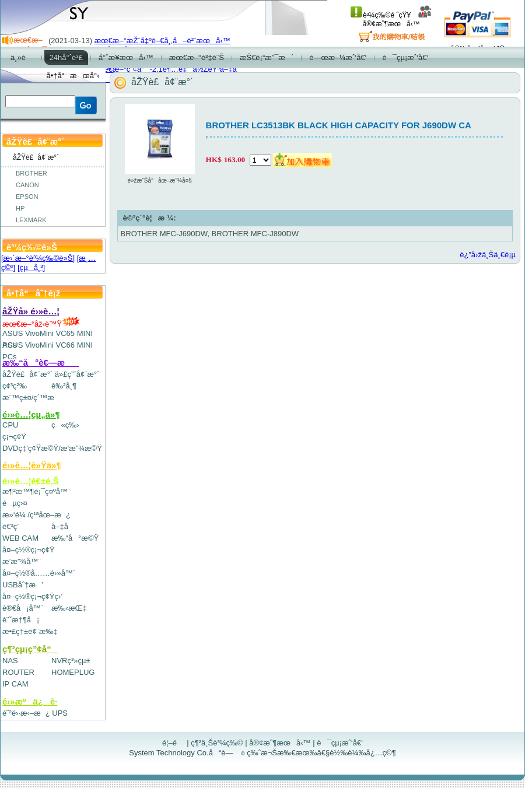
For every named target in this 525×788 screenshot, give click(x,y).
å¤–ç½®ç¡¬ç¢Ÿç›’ (32, 596)
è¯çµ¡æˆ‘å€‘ (340, 742)
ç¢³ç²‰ (14, 385)
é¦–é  (173, 742)
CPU (10, 425)
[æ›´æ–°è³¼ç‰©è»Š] (38, 258)
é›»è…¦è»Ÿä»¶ (31, 465)
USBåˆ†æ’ (22, 584)
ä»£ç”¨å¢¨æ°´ (77, 374)
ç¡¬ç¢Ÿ (14, 436)
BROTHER (31, 173)
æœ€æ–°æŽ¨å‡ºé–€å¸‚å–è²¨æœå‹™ (162, 40)
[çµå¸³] (31, 267)
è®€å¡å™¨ (22, 608)
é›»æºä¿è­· (30, 701)
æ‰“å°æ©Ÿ (75, 538)
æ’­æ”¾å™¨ (21, 561)
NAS (10, 660)
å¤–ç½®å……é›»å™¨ (38, 573)
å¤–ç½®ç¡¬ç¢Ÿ (28, 549)
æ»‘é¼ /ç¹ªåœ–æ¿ (36, 514)
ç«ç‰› (65, 425)
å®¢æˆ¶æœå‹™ (397, 19)
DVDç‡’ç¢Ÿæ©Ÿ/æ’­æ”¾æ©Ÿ (52, 448)
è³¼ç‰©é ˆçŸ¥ (381, 15)
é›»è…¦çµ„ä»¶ (31, 414)
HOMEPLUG (72, 672)
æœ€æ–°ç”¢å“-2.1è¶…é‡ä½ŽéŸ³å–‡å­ (168, 69)
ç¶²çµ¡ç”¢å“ (30, 649)
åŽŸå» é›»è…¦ (31, 311)
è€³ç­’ (10, 526)
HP (20, 208)
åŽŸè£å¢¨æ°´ (27, 374)
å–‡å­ (62, 526)
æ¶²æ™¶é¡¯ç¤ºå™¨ (36, 491)
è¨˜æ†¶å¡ (20, 619)
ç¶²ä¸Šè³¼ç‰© (217, 742)
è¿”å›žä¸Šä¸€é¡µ (488, 254)
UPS (60, 713)
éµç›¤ (14, 503)
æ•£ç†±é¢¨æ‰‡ (30, 631)
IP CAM (15, 684)
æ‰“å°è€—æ (40, 362)
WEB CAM (20, 538)
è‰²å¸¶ (63, 385)
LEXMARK (31, 219)
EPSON (27, 196)
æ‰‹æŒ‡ (69, 608)
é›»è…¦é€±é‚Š (30, 481)
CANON (27, 184)
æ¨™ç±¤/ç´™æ (33, 397)
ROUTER (18, 672)
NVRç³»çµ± (70, 660)
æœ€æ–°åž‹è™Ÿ (41, 324)
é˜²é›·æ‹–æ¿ (26, 713)
